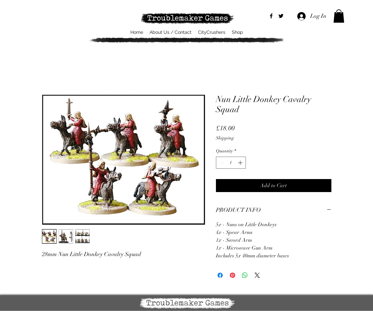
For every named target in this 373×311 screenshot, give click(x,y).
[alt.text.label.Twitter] (281, 16)
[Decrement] (221, 162)
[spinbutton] (231, 162)
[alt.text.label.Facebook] (271, 16)
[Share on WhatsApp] (245, 275)
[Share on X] (257, 275)
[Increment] (241, 162)
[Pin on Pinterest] (232, 275)
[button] (338, 16)
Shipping (225, 138)
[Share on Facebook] (220, 275)
